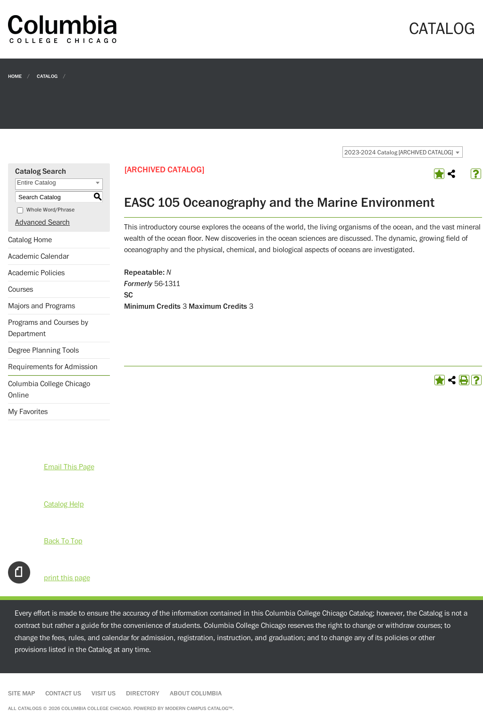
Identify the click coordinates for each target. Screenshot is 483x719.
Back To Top (63, 541)
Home (15, 76)
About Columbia (196, 693)
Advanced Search (42, 222)
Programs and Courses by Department (48, 328)
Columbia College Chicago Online (49, 389)
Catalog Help (64, 504)
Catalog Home (30, 240)
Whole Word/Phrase (50, 209)
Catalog (47, 76)
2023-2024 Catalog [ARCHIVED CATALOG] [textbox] (398, 152)
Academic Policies (36, 273)
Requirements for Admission (53, 367)
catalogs (30, 708)
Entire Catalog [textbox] (36, 182)
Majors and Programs (41, 306)
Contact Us (63, 693)
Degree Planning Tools (43, 350)
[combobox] (402, 152)
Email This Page (69, 467)
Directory (142, 693)
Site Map (21, 693)
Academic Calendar (38, 256)
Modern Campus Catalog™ (199, 708)
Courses (20, 289)
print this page (67, 578)
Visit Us (104, 693)
